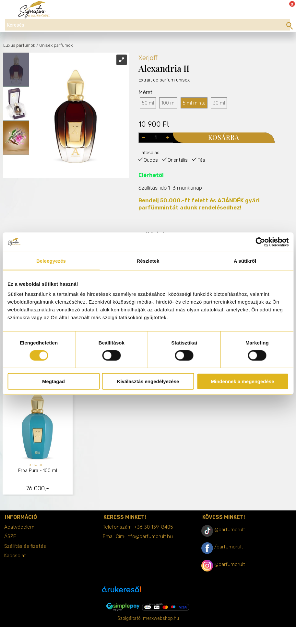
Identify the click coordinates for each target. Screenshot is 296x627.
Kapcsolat (15, 555)
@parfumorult (229, 530)
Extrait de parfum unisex (164, 92)
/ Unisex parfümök (54, 45)
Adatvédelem (19, 527)
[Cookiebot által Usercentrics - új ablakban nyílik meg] (260, 242)
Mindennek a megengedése (242, 381)
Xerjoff (148, 58)
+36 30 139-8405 (153, 527)
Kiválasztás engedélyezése (148, 381)
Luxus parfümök (19, 45)
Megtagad (53, 381)
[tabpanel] (38, 440)
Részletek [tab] (147, 260)
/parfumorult (228, 547)
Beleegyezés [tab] (51, 260)
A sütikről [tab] (245, 260)
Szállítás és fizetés (25, 546)
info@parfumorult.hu (149, 536)
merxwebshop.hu (161, 618)
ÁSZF (10, 536)
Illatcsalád (149, 153)
